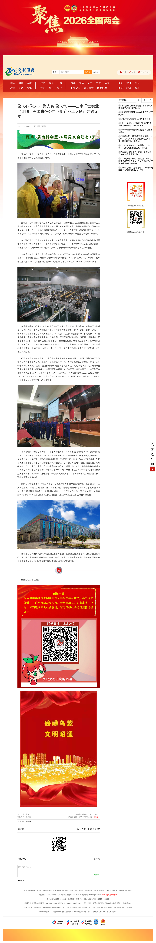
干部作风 (27, 821)
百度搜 (95, 72)
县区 (20, 88)
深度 (128, 83)
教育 (51, 83)
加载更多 (20, 880)
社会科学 (89, 88)
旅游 (42, 88)
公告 (59, 83)
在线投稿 (143, 72)
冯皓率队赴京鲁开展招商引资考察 (135, 119)
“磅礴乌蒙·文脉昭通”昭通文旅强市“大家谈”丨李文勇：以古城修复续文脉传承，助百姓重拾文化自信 (135, 138)
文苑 (81, 83)
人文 (90, 83)
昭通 (12, 88)
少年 (73, 83)
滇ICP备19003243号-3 (32, 907)
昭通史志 (75, 88)
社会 (51, 88)
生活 (137, 83)
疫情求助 (113, 895)
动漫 (106, 83)
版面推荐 (102, 88)
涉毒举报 (105, 895)
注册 (123, 72)
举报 (96, 817)
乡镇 (29, 88)
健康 (120, 88)
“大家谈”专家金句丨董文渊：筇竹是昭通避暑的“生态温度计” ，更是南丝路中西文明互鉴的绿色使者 (135, 161)
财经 (42, 83)
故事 (128, 88)
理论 (120, 83)
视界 (137, 88)
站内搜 (87, 72)
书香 (98, 83)
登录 (132, 72)
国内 (20, 83)
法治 (59, 88)
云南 (29, 83)
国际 (12, 83)
